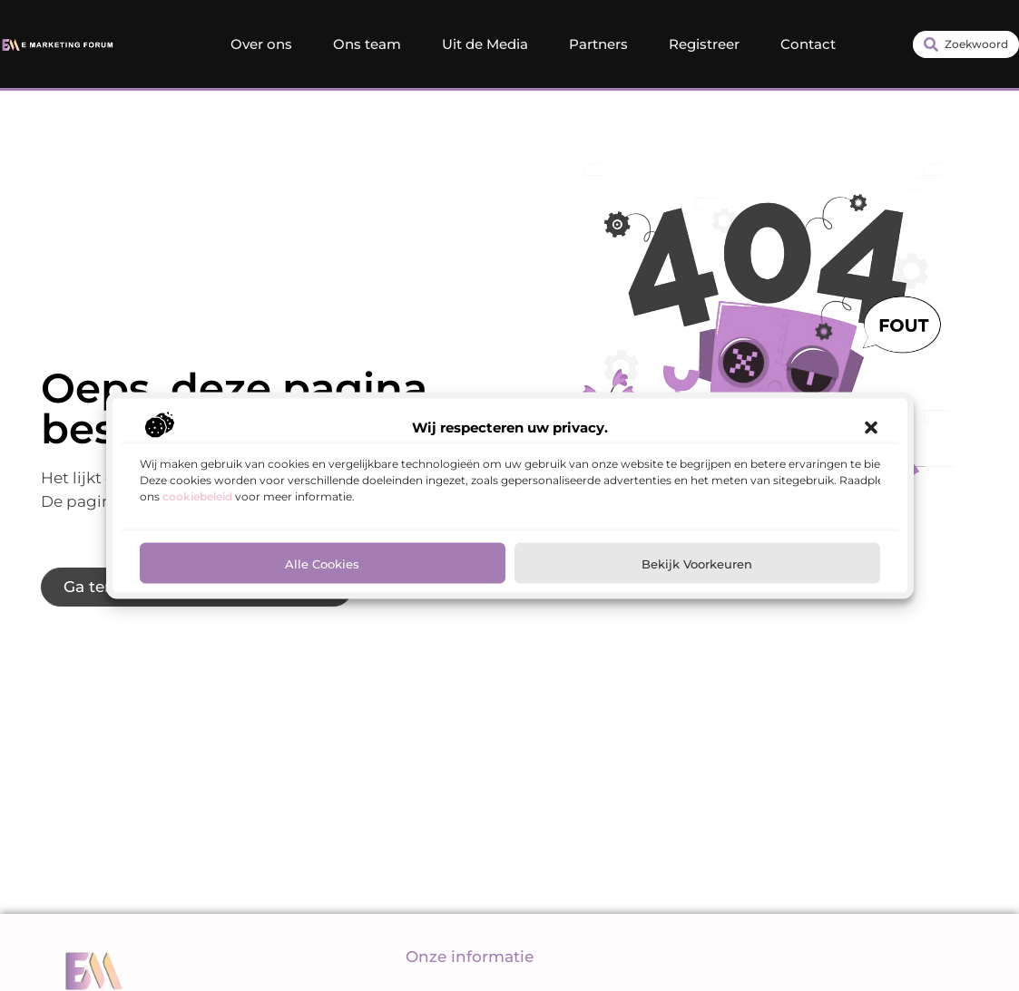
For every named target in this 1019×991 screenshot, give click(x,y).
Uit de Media (485, 44)
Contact (808, 44)
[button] (871, 428)
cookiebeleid (197, 496)
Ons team (367, 44)
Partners (598, 44)
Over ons (261, 44)
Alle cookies (322, 563)
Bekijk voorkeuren (697, 563)
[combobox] (966, 44)
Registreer (704, 44)
